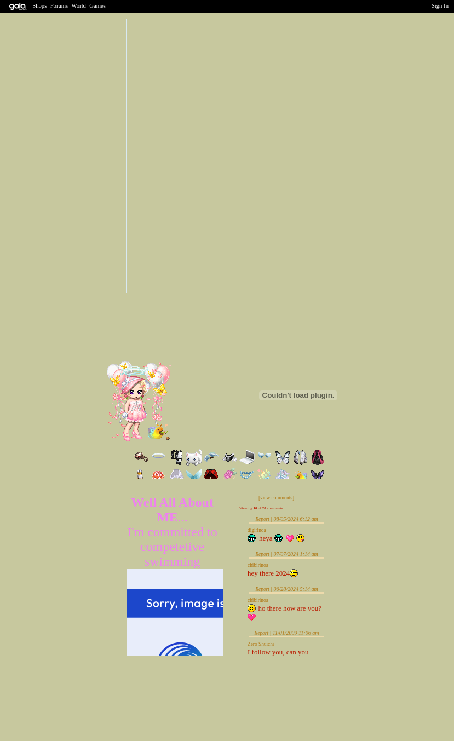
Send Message (210, 414)
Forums (59, 6)
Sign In (440, 6)
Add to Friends (211, 384)
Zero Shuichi (261, 644)
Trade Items (208, 400)
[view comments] (276, 498)
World (79, 6)
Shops (39, 6)
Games (97, 6)
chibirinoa (258, 565)
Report (262, 519)
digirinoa (257, 530)
